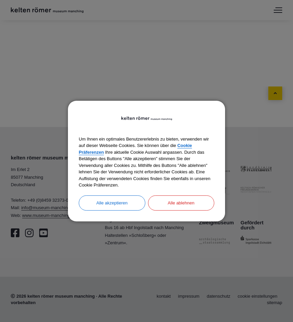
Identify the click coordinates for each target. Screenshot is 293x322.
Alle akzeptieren (112, 202)
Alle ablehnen (181, 202)
